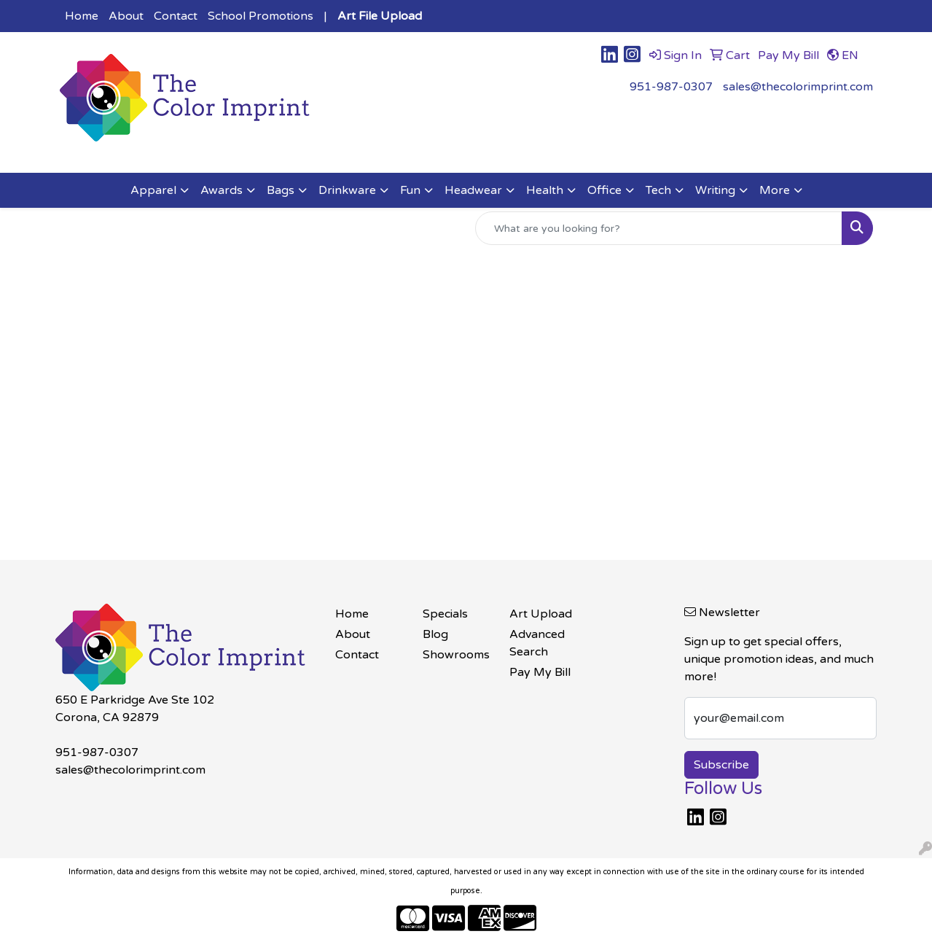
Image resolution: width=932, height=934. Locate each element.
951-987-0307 (671, 86)
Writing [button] (715, 190)
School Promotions (260, 16)
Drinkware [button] (347, 190)
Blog (435, 634)
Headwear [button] (473, 190)
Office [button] (604, 190)
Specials (445, 614)
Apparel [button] (153, 190)
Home (81, 16)
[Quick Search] (658, 228)
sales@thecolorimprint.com (798, 86)
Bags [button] (280, 190)
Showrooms (456, 654)
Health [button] (544, 190)
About (126, 16)
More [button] (774, 190)
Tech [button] (658, 190)
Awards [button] (221, 190)
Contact (175, 16)
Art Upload (540, 614)
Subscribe (721, 765)
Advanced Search (537, 643)
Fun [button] (410, 190)
